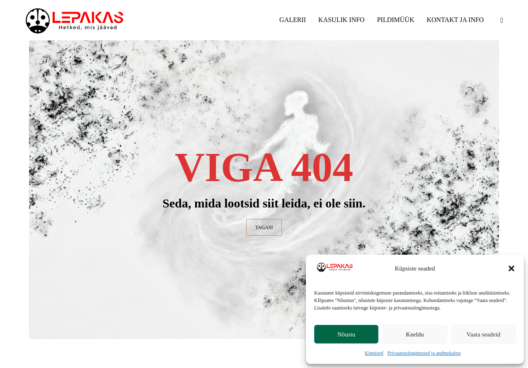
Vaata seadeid (483, 334)
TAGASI (264, 227)
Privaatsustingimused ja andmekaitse (424, 353)
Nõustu (346, 334)
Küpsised (374, 353)
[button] (511, 268)
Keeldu (415, 334)
